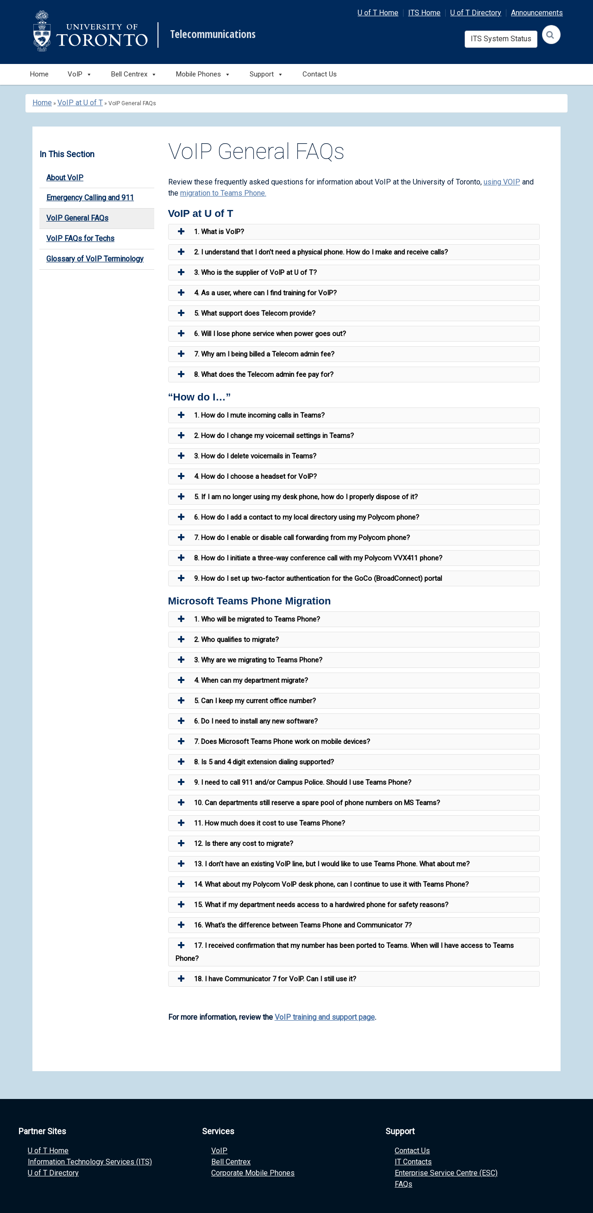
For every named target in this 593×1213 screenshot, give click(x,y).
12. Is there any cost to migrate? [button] (234, 843)
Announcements (537, 12)
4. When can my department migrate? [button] (242, 680)
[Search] (551, 34)
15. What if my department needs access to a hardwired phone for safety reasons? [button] (312, 904)
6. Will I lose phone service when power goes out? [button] (261, 333)
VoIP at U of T (80, 102)
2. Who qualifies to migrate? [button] (227, 639)
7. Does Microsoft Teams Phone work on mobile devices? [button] (273, 741)
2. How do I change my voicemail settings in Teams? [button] (265, 435)
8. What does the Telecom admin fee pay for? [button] (255, 374)
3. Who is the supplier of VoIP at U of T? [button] (246, 272)
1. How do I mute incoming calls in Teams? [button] (250, 415)
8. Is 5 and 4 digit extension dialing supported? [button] (255, 762)
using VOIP (502, 182)
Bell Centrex (231, 1161)
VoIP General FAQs (77, 218)
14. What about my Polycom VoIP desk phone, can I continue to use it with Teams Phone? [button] (322, 884)
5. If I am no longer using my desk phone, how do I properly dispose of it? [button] (297, 496)
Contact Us (320, 74)
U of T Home (378, 12)
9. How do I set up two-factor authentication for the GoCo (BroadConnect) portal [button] (309, 578)
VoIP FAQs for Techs (80, 238)
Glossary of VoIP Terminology (95, 258)
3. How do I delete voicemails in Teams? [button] (246, 456)
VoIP (219, 1150)
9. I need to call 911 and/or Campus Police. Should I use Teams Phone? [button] (293, 782)
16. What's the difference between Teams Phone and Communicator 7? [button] (294, 925)
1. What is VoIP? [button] (210, 231)
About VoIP (64, 177)
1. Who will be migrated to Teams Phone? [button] (248, 619)
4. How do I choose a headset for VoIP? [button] (246, 476)
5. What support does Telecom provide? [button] (245, 313)
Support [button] (267, 74)
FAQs (403, 1184)
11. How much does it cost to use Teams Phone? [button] (260, 823)
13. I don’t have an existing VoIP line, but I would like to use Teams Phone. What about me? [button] (323, 863)
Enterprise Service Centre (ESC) (446, 1173)
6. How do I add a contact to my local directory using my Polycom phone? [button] (297, 517)
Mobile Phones (203, 74)
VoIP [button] (80, 74)
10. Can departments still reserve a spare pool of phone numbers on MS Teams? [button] (308, 802)
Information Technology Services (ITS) (90, 1161)
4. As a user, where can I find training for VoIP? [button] (256, 292)
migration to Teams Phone (222, 193)
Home (39, 74)
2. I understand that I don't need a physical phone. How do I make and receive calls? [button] (312, 252)
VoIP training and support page (325, 1017)
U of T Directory (475, 12)
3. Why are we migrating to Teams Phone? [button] (249, 660)
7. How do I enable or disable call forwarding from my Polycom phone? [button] (293, 537)
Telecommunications (213, 34)
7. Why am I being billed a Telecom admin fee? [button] (255, 354)
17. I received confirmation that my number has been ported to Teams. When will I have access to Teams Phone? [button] (345, 951)
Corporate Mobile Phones (253, 1173)
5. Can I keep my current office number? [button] (246, 700)
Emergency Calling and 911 (90, 197)
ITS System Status (501, 38)
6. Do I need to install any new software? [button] (247, 721)
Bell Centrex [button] (134, 74)
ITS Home (424, 12)
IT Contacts (413, 1161)
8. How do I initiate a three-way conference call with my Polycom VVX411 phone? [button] (309, 558)
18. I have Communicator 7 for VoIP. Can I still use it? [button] (266, 978)
